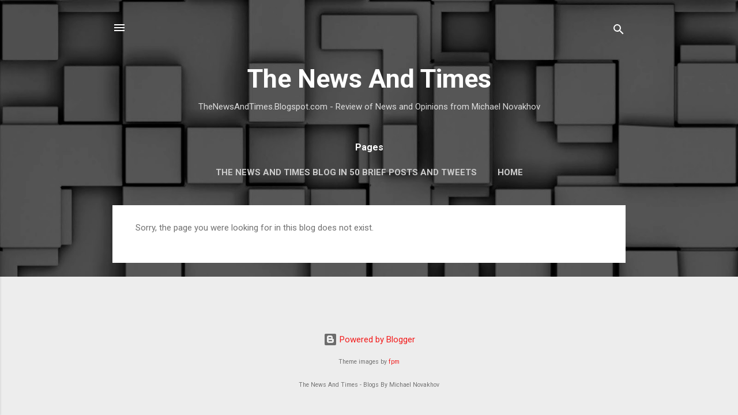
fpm (394, 361)
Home (510, 172)
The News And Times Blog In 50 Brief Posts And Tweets (346, 172)
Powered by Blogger (369, 339)
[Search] (619, 31)
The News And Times (369, 78)
